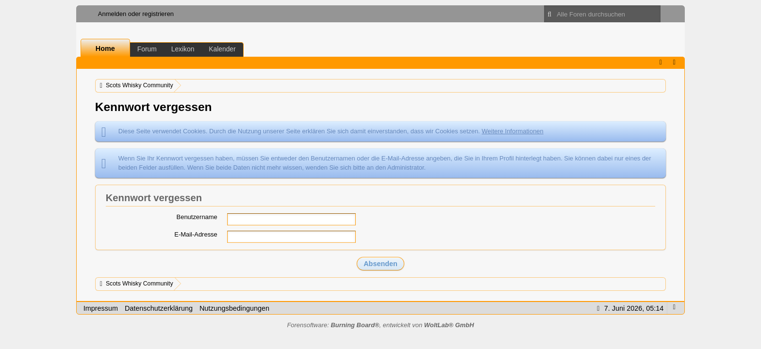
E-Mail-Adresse (195, 234)
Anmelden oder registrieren (136, 13)
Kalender (222, 49)
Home (105, 48)
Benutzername (197, 217)
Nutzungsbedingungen (234, 308)
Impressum (100, 308)
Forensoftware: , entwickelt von (380, 325)
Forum (147, 49)
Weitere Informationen (513, 131)
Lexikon (183, 49)
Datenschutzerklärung (159, 308)
